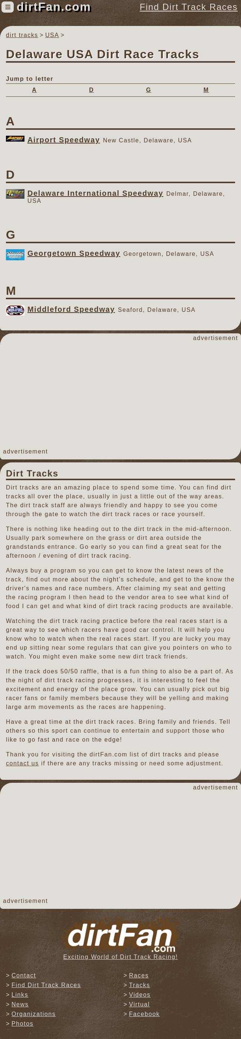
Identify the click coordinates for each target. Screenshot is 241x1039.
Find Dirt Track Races (189, 7)
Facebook (144, 1014)
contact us (22, 763)
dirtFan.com (54, 6)
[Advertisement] (120, 395)
